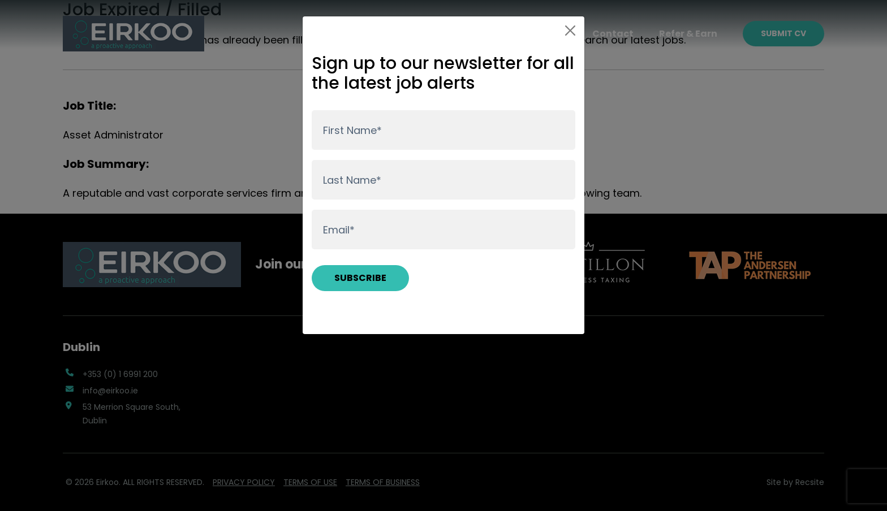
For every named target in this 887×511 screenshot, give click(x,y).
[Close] (570, 30)
